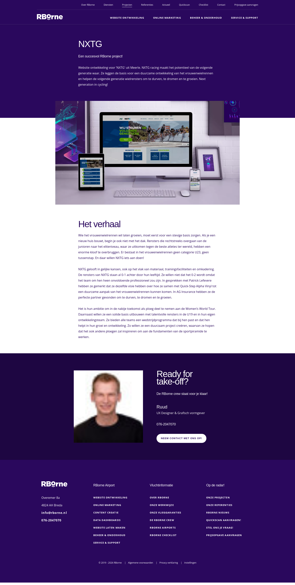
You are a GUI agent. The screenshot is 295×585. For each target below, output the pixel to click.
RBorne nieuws (218, 515)
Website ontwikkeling (127, 17)
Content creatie (106, 515)
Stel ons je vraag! (219, 530)
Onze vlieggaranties (165, 515)
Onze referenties (219, 507)
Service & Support (244, 17)
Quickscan (184, 4)
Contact (221, 4)
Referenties (147, 4)
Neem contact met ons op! (181, 440)
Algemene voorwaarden (140, 565)
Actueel (166, 4)
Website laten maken (109, 530)
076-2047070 (166, 425)
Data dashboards (107, 522)
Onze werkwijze (162, 507)
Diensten (108, 4)
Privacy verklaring (168, 565)
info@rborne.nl (54, 515)
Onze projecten (218, 500)
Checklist (203, 4)
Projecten (127, 4)
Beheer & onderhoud (109, 537)
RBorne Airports (163, 530)
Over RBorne (88, 4)
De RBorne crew (162, 522)
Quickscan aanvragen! (223, 522)
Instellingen (190, 565)
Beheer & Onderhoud (206, 17)
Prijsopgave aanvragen (246, 4)
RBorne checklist (163, 537)
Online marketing (167, 17)
